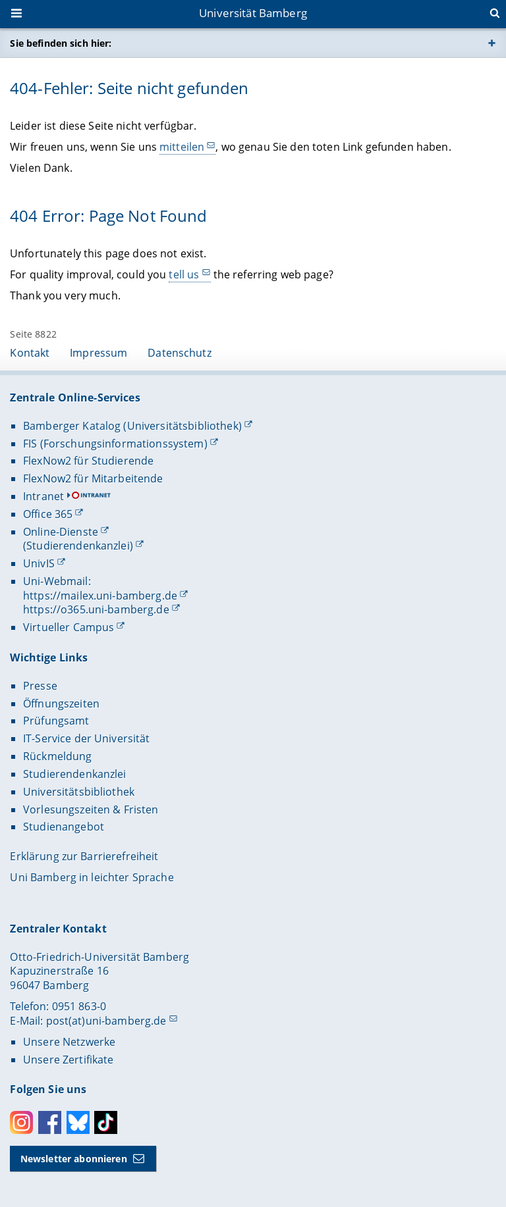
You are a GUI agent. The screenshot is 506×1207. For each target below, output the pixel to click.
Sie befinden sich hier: (60, 43)
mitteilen (181, 147)
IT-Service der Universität (86, 738)
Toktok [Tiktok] (105, 1122)
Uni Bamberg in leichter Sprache (91, 877)
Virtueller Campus (68, 627)
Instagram (21, 1122)
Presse (40, 686)
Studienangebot (63, 826)
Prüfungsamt (56, 720)
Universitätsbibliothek (78, 791)
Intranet (43, 496)
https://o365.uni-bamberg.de (96, 609)
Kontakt (29, 353)
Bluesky (78, 1122)
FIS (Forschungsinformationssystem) (115, 443)
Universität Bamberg (253, 12)
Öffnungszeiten (61, 703)
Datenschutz (179, 353)
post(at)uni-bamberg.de (106, 1021)
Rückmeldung (57, 756)
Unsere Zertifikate (68, 1059)
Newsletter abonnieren (73, 1158)
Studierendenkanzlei (74, 774)
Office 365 (47, 514)
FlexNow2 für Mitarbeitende (93, 478)
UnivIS (39, 563)
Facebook (49, 1122)
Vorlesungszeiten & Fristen (91, 809)
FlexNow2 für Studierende (88, 460)
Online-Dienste (60, 532)
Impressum (98, 353)
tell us (184, 274)
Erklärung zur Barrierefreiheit (84, 856)
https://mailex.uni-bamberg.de (100, 595)
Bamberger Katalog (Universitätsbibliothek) (132, 426)
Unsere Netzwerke (69, 1042)
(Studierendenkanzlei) (78, 545)
